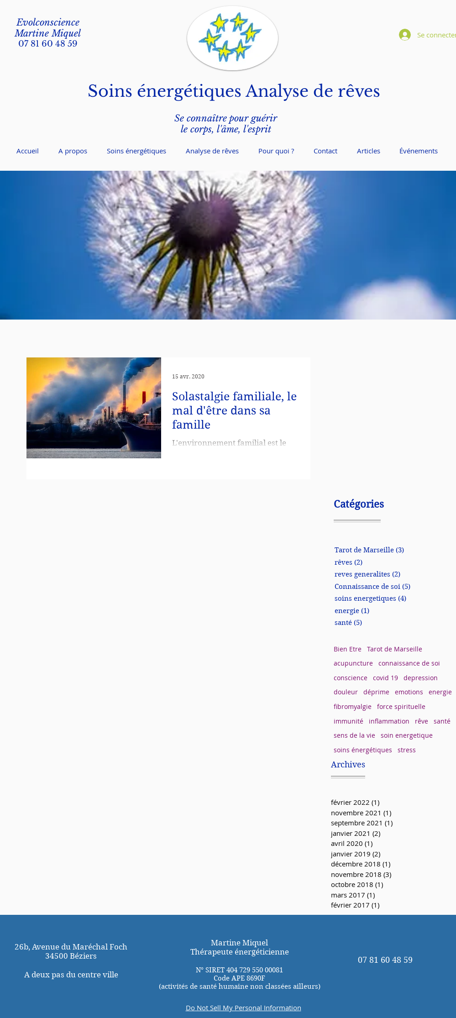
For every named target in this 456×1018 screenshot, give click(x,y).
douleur (346, 691)
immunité (348, 721)
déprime (376, 691)
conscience (350, 677)
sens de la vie (354, 735)
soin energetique (407, 735)
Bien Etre (348, 649)
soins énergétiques (363, 749)
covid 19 (385, 677)
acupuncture (353, 663)
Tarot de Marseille (394, 649)
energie (440, 691)
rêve (421, 721)
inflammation (389, 721)
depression (421, 677)
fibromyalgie (353, 706)
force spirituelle (401, 706)
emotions (409, 691)
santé (442, 721)
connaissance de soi (409, 663)
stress (407, 749)
